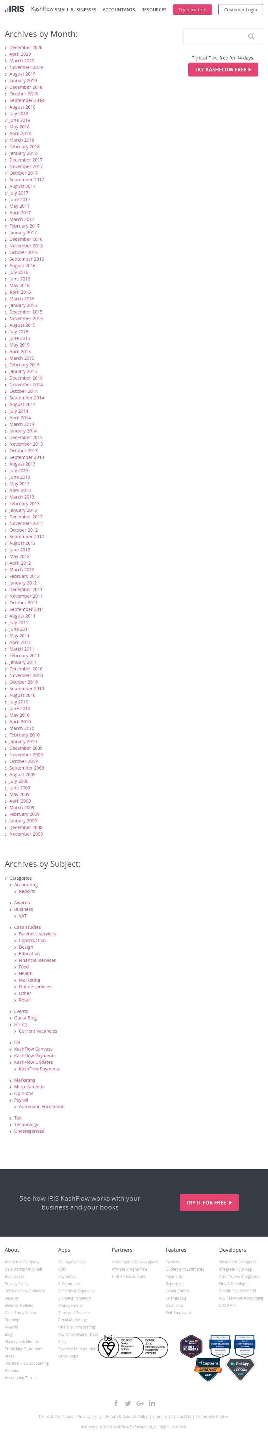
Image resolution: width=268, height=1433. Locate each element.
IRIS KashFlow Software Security (25, 1294)
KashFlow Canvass (33, 1049)
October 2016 (23, 252)
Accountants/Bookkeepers (134, 1262)
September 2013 (26, 457)
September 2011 (26, 609)
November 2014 (26, 384)
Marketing (29, 980)
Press (9, 1356)
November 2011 (26, 596)
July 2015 (18, 332)
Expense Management (78, 1348)
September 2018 (26, 100)
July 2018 (18, 113)
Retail (25, 1000)
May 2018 (19, 127)
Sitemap (159, 1416)
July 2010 (18, 702)
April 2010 (20, 722)
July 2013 (18, 470)
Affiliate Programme (129, 1269)
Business (23, 909)
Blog (9, 1334)
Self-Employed (178, 1312)
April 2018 (20, 133)
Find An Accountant (128, 1276)
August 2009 (22, 774)
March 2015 (21, 358)
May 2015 (19, 345)
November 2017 (26, 166)
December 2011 (26, 589)
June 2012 (19, 550)
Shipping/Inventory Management (74, 1301)
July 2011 (18, 622)
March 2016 (21, 299)
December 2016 (26, 239)
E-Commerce (69, 1283)
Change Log (176, 1298)
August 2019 (22, 74)
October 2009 (23, 761)
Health (26, 973)
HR (17, 1042)
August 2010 (22, 695)
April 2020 (20, 54)
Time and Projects (74, 1312)
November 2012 (26, 523)
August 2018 (22, 107)
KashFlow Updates (33, 1062)
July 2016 (18, 272)
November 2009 (26, 755)
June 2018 (19, 120)
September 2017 (26, 180)
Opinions (23, 1093)
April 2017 (20, 213)
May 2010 (19, 715)
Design (26, 947)
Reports (27, 891)
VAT (23, 916)
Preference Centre (212, 1416)
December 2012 (26, 517)
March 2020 (21, 61)
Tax (17, 1118)
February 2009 (24, 814)
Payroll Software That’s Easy (78, 1338)
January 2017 (23, 232)
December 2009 (26, 748)
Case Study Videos (21, 1312)
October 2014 (23, 391)
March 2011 (21, 649)
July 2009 (18, 781)
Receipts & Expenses (76, 1291)
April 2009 (20, 801)
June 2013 (19, 477)
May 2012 (19, 556)
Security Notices (19, 1305)
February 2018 (24, 147)
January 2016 (23, 305)
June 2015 (19, 338)
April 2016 (20, 292)
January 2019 (23, 80)
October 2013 (23, 451)
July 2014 (18, 411)
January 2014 (23, 431)
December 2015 (26, 312)
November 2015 (26, 318)
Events (21, 1011)
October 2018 (23, 94)
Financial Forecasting (76, 1327)
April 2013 (20, 490)
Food (24, 967)
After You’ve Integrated (239, 1276)
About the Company (22, 1262)
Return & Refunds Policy (127, 1416)
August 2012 (22, 543)
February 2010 (24, 735)
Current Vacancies (38, 1031)
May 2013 (19, 484)
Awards (22, 902)
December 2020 (26, 47)
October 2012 (23, 530)
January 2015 (23, 371)
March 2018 (21, 140)
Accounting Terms (21, 1377)
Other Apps (68, 1356)
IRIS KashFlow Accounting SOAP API (241, 1301)
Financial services (37, 960)
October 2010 (23, 682)
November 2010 (26, 675)
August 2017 (22, 186)
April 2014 (20, 417)
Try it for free (206, 1202)
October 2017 (23, 173)
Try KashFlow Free (221, 69)
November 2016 (26, 246)
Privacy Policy (16, 1283)
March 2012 (21, 570)
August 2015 (22, 325)
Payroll (21, 1100)
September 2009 (26, 768)
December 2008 (26, 827)
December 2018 (26, 87)
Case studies (27, 927)
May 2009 (19, 794)
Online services (35, 987)
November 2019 (26, 67)
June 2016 (19, 279)
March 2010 (21, 728)
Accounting (26, 885)
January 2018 (23, 153)
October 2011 (23, 603)
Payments (67, 1276)
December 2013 (26, 437)
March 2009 (21, 807)
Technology (26, 1124)
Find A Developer (234, 1283)
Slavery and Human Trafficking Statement (24, 1345)
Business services (37, 934)
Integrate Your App (235, 1269)
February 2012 (24, 576)
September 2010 (26, 688)
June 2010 (19, 708)
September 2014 (26, 398)
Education (29, 953)
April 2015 (20, 351)
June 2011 (19, 629)
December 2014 (26, 378)
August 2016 (22, 265)
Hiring (20, 1024)
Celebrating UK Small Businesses (23, 1273)
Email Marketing (72, 1320)
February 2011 (24, 655)
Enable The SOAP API (237, 1291)
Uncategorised (29, 1131)
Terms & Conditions (55, 1416)
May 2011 (19, 636)
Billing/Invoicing (72, 1262)
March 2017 (21, 219)
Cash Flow (174, 1305)
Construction (32, 940)
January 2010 (23, 741)
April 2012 (20, 563)
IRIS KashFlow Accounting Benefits (27, 1367)
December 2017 (26, 160)
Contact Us (181, 1416)
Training (12, 1320)
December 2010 (26, 669)
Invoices (173, 1262)
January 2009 (23, 821)
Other (25, 993)
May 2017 (19, 206)
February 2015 (24, 365)
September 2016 (26, 259)
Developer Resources (238, 1262)
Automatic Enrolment (41, 1106)
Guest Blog (25, 1018)
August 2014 (22, 404)
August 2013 (22, 464)
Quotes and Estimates (185, 1269)
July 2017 (18, 193)
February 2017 (24, 226)
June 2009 (19, 788)
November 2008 (26, 834)
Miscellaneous (29, 1087)
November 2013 (26, 444)
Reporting (174, 1283)
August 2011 (22, 616)
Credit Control (178, 1291)
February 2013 (24, 503)
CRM (62, 1269)
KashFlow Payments (35, 1055)
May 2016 (19, 285)
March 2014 (21, 424)
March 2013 (21, 497)
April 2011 (20, 642)
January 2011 (23, 662)
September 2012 (26, 536)
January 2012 (23, 583)
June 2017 (19, 199)
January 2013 (23, 510)
